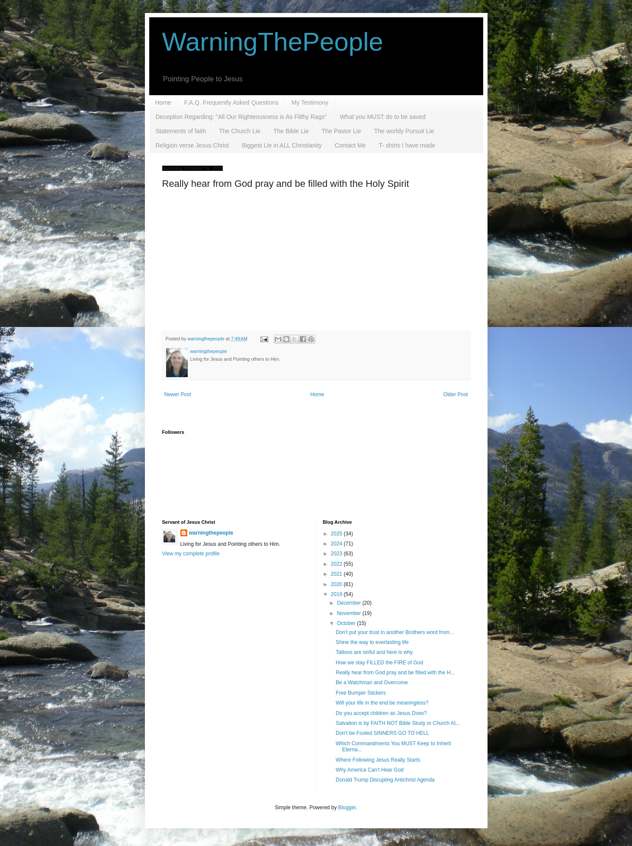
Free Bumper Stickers (361, 693)
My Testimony (310, 102)
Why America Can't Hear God (370, 770)
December (350, 603)
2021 (337, 574)
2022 (337, 564)
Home (163, 102)
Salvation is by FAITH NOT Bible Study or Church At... (398, 723)
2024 (337, 544)
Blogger (347, 807)
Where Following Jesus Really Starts (378, 760)
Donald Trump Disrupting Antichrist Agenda (385, 780)
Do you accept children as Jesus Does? (381, 713)
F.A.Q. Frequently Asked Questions (231, 102)
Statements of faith (181, 131)
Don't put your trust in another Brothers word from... (395, 632)
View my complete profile (191, 554)
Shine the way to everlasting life (372, 642)
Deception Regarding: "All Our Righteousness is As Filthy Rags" (241, 116)
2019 (337, 594)
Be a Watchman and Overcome (372, 682)
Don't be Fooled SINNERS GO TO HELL (382, 733)
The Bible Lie (291, 131)
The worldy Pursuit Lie (404, 131)
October (347, 623)
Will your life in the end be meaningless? (382, 703)
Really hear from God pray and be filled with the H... (395, 673)
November (350, 613)
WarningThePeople (272, 41)
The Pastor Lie (341, 131)
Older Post (455, 394)
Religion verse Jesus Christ (192, 145)
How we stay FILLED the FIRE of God (379, 663)
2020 (337, 584)
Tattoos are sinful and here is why (374, 652)
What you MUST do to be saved (382, 116)
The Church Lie (239, 131)
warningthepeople (211, 533)
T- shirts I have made (407, 145)
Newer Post (177, 394)
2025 (337, 534)
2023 (337, 554)
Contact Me (350, 145)
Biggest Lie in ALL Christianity (282, 145)
